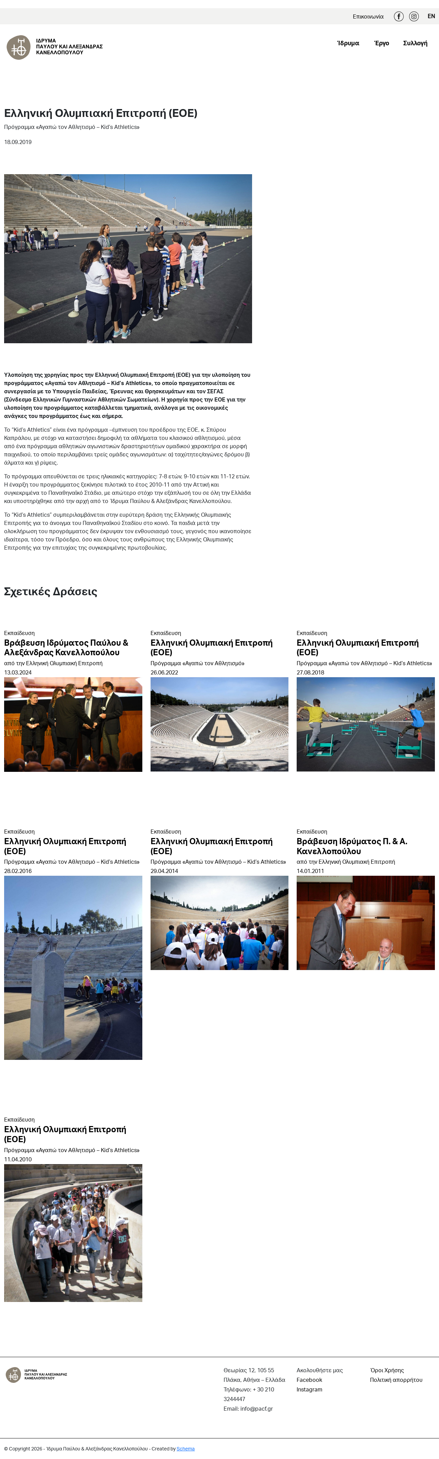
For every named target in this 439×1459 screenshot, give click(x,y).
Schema (186, 1448)
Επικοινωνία (368, 16)
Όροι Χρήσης (387, 1370)
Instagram (414, 16)
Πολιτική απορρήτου (396, 1379)
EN (431, 16)
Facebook (399, 16)
